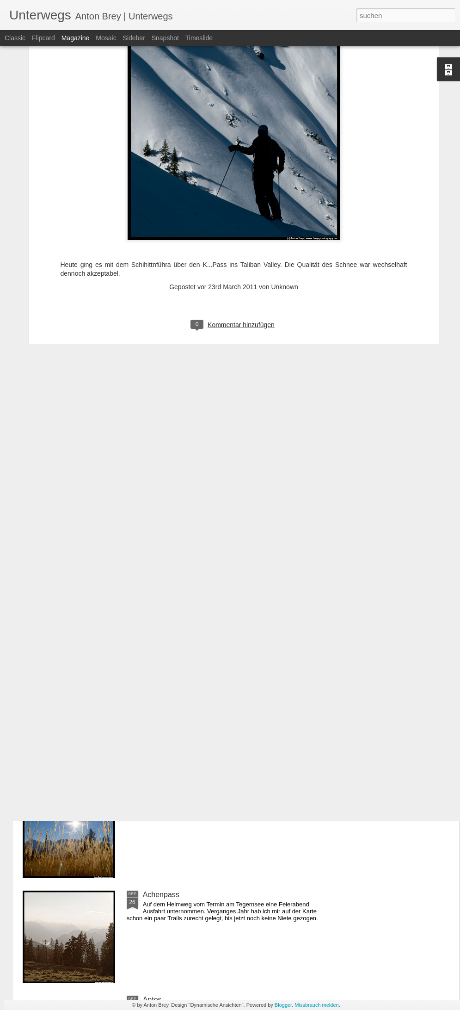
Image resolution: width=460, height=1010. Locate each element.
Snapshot (165, 38)
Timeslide (199, 38)
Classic (15, 38)
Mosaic (106, 38)
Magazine (75, 38)
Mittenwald (160, 789)
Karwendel (160, 684)
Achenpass (161, 894)
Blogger (283, 1005)
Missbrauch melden (316, 1005)
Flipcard (43, 38)
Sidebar (134, 38)
